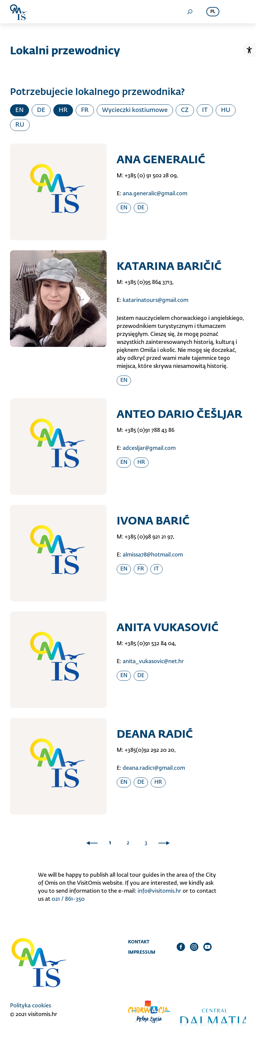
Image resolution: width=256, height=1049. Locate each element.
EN (19, 110)
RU (19, 125)
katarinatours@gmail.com (155, 300)
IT (205, 110)
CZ (185, 110)
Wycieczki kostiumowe (135, 110)
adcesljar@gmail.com (149, 448)
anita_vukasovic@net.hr (153, 661)
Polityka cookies (30, 1006)
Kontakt (138, 942)
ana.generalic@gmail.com (155, 194)
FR (85, 110)
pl (212, 12)
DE (41, 110)
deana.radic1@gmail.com (154, 768)
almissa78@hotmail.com (153, 555)
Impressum (141, 952)
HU (225, 110)
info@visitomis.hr (159, 891)
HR (63, 110)
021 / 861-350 (68, 899)
